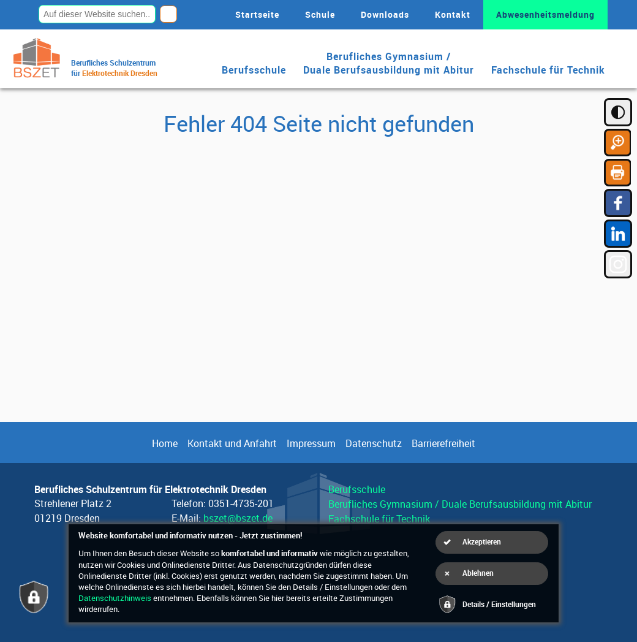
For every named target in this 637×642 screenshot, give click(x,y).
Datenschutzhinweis (114, 597)
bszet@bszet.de (238, 518)
